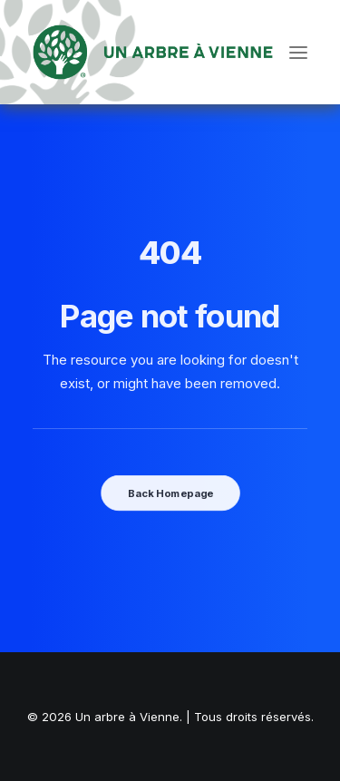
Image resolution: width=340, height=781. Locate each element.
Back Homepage (169, 493)
